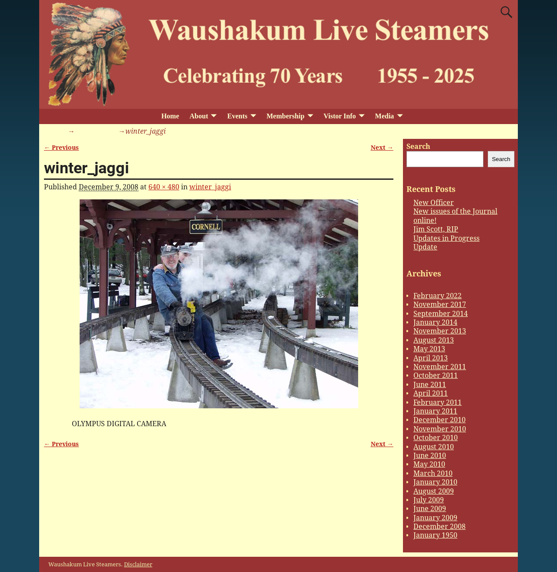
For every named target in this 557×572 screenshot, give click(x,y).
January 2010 (435, 482)
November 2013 (439, 331)
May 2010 (429, 464)
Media (384, 116)
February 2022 (437, 296)
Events (237, 116)
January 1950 (435, 535)
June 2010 (429, 455)
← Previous (61, 147)
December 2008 (439, 526)
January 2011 (435, 411)
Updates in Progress (446, 238)
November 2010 (439, 429)
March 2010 (433, 473)
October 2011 (435, 375)
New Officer (433, 203)
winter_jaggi (96, 131)
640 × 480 (163, 187)
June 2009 (429, 509)
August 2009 (433, 491)
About (199, 116)
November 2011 (439, 367)
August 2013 (433, 340)
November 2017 (439, 304)
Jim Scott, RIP (435, 229)
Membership (285, 116)
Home (170, 116)
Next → (382, 147)
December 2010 (439, 420)
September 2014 (440, 314)
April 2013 (430, 358)
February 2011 (437, 402)
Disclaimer (138, 564)
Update (425, 247)
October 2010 (435, 438)
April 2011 (430, 393)
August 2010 (433, 447)
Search (418, 146)
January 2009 (435, 518)
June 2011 (429, 384)
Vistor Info (340, 116)
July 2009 (428, 500)
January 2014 (435, 322)
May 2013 (429, 349)
